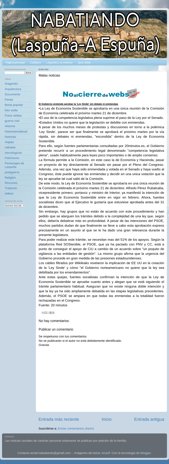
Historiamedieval (16, 131)
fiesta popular (14, 105)
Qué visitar (84, 62)
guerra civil (12, 121)
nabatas (10, 147)
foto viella (11, 110)
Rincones (11, 183)
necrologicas (13, 152)
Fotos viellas (13, 115)
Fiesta (9, 99)
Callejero (35, 62)
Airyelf (106, 453)
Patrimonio (12, 158)
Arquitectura (13, 89)
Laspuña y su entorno (59, 62)
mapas (9, 142)
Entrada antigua (149, 419)
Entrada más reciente (59, 419)
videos (9, 193)
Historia (10, 126)
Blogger (145, 453)
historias (10, 136)
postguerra (12, 172)
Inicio (107, 419)
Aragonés (11, 83)
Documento (12, 94)
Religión (10, 177)
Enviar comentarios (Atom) (76, 428)
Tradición (11, 188)
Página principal (15, 62)
